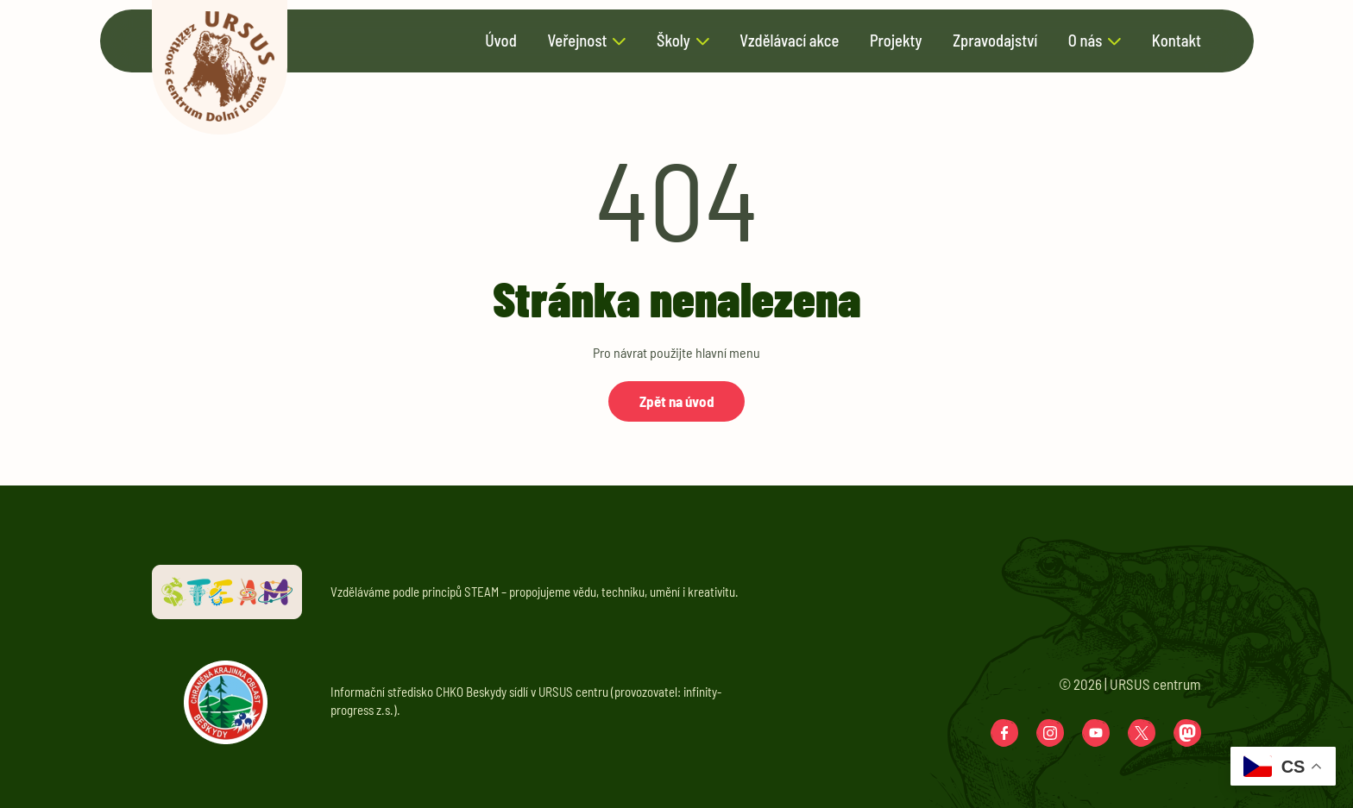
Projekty (896, 41)
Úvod (501, 41)
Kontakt (1176, 41)
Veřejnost (577, 41)
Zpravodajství (995, 41)
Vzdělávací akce (789, 41)
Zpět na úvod (676, 401)
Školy (673, 41)
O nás (1085, 41)
